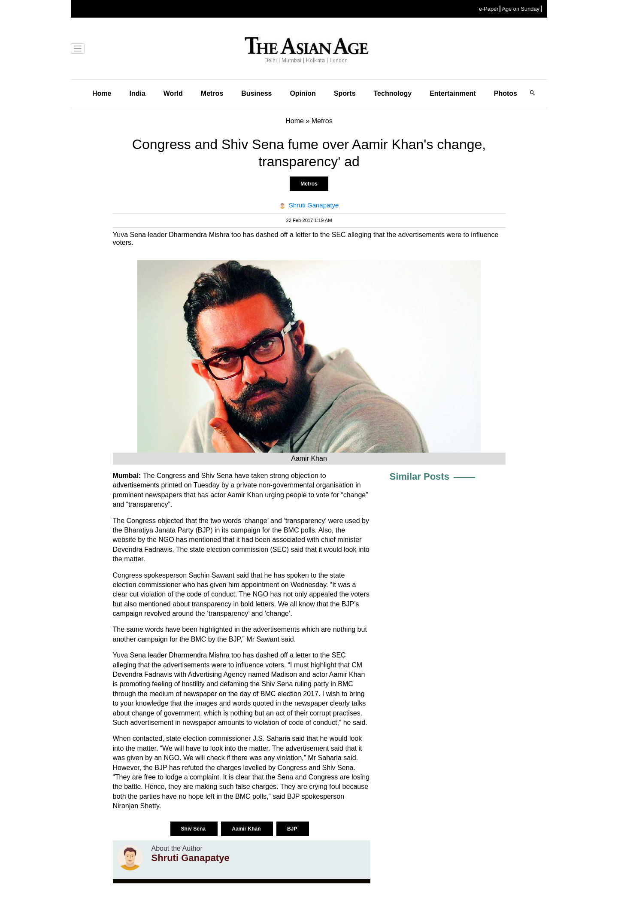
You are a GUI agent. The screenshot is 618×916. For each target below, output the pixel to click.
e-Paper (489, 9)
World (173, 93)
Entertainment (453, 93)
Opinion (302, 93)
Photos (505, 93)
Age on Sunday (520, 9)
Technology (393, 93)
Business (256, 93)
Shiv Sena (194, 829)
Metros (212, 93)
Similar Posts (419, 476)
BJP (292, 829)
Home (101, 93)
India (137, 93)
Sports (345, 93)
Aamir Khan (247, 829)
